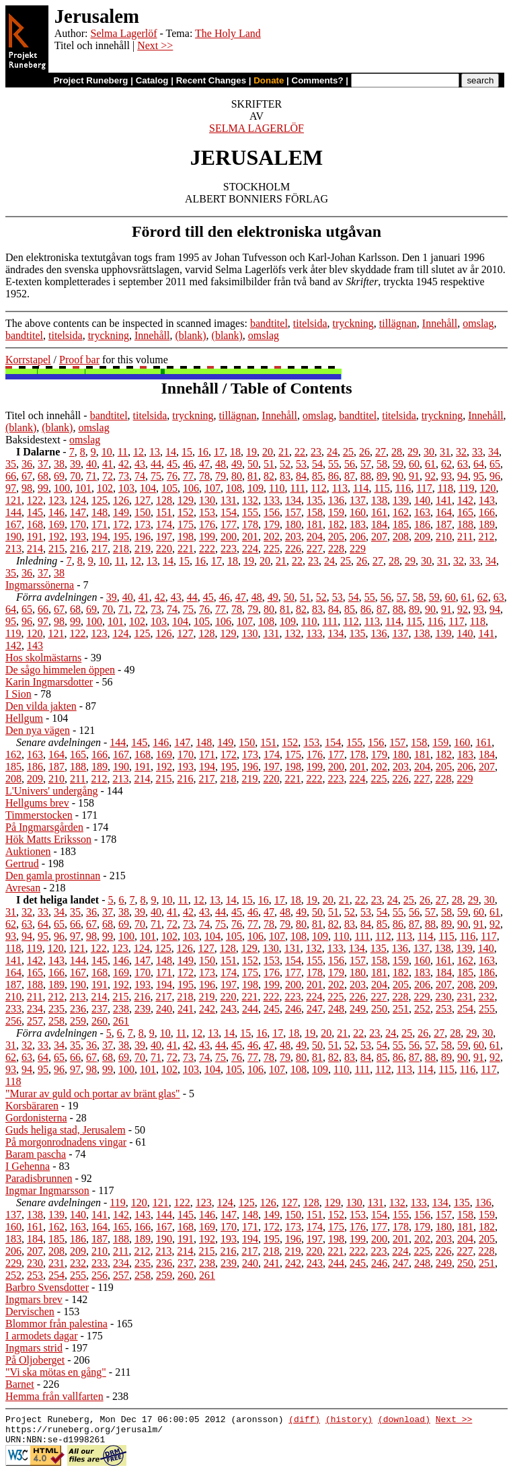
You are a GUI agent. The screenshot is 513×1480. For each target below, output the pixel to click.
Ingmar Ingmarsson (47, 1190)
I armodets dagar (41, 1335)
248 (336, 1008)
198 (185, 536)
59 (398, 464)
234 (35, 1008)
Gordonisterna (36, 1117)
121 (13, 500)
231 (465, 996)
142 (465, 500)
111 (297, 488)
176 (207, 524)
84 (301, 476)
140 (422, 500)
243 (229, 1008)
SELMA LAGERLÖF (256, 128)
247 (315, 1008)
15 (187, 451)
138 (379, 500)
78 (204, 476)
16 (203, 451)
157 (293, 512)
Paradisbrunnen (39, 1178)
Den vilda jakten (41, 706)
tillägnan (398, 323)
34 (493, 451)
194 (99, 536)
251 (401, 1008)
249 (358, 1008)
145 (35, 512)
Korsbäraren (31, 1105)
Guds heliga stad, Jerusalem (65, 1130)
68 (43, 476)
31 (445, 451)
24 (332, 451)
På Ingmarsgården (44, 827)
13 (154, 451)
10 (107, 451)
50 (252, 464)
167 (13, 524)
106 (191, 488)
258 (56, 1021)
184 (379, 524)
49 (236, 464)
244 (250, 1008)
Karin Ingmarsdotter (49, 682)
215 (56, 548)
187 (444, 524)
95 (478, 476)
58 (382, 464)
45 (172, 464)
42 (123, 464)
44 (156, 464)
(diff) (304, 1421)
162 (401, 512)
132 (250, 500)
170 (78, 524)
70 (75, 476)
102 (105, 488)
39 (75, 464)
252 (422, 1008)
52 (285, 464)
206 (358, 536)
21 (283, 451)
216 (78, 548)
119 (466, 488)
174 (164, 524)
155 (250, 512)
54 (317, 464)
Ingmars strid (34, 1348)
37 (43, 464)
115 (381, 488)
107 (212, 488)
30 (429, 451)
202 (272, 536)
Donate (268, 80)
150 (142, 512)
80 (236, 476)
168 (35, 524)
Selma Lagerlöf (123, 33)
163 (422, 512)
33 (477, 451)
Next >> (155, 45)
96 (494, 476)
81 (252, 476)
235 (56, 1008)
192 (56, 536)
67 (27, 476)
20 (267, 451)
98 (27, 488)
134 (293, 500)
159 (336, 512)
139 (401, 500)
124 (78, 500)
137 (358, 500)
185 (401, 524)
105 (169, 488)
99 (43, 488)
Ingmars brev (34, 1299)
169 (56, 524)
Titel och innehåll (43, 415)
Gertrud (22, 863)
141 (444, 500)
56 (349, 464)
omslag (478, 323)
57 (365, 464)
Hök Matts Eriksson (48, 839)
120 (487, 488)
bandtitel (269, 323)
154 (229, 512)
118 (445, 488)
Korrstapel (28, 359)
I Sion (18, 694)
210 (444, 536)
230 (443, 996)
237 (99, 1008)
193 (78, 536)
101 (83, 488)
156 (272, 512)
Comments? (318, 80)
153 (207, 512)
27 (380, 451)
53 (301, 464)
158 (315, 512)
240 (164, 1008)
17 (219, 451)
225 (272, 548)
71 (91, 476)
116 (403, 488)
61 (430, 464)
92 (430, 476)
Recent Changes (211, 80)
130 (207, 500)
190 (13, 536)
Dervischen (29, 1311)
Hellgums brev (37, 803)
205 (336, 536)
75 (156, 476)
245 (272, 1008)
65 (494, 464)
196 (142, 536)
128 (164, 500)
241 (185, 1008)
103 (126, 488)
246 (293, 1008)
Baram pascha (35, 1154)
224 (250, 548)
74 (139, 476)
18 (235, 451)
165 (465, 512)
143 (487, 500)
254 (465, 1008)
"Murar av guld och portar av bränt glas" (92, 1093)
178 (250, 524)
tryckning (353, 323)
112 (318, 488)
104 (148, 488)
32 (461, 451)
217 (99, 548)
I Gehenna (27, 1166)
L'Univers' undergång (51, 791)
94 (462, 476)
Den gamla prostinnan (52, 875)
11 (123, 451)
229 (358, 548)
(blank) (190, 335)
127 (142, 500)
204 (315, 536)
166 (487, 512)
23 (316, 451)
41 (107, 464)
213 (13, 548)
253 (444, 1008)
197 (164, 536)
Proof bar (79, 359)
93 (446, 476)
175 (185, 524)
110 (276, 488)
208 (401, 536)
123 (56, 500)
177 (229, 524)
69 (59, 476)
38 (59, 464)
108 (234, 488)
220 (164, 548)
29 (412, 451)
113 (340, 488)
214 (35, 548)
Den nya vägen (37, 730)
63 (462, 464)
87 (349, 476)
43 (139, 464)
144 (13, 512)
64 (478, 464)
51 (269, 464)
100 (62, 488)
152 (185, 512)
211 (465, 536)
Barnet (19, 1384)
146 (56, 512)
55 (333, 464)
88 (365, 476)
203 (293, 536)
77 (188, 476)
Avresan (22, 887)
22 (299, 451)
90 (398, 476)
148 (99, 512)
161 (379, 512)
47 (204, 464)
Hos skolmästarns (43, 657)
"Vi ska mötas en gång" (55, 1372)
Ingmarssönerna (39, 585)
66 (10, 476)
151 (164, 512)
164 (444, 512)
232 (486, 996)
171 (99, 524)
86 (333, 476)
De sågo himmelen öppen (60, 669)
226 (293, 548)
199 (207, 536)
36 (27, 464)
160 (358, 512)
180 (293, 524)
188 (465, 524)
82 (269, 476)
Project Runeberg (90, 80)
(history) (348, 1421)
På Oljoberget (35, 1360)
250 (379, 1008)
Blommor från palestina (56, 1323)
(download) (404, 1421)
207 (379, 536)
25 (348, 451)
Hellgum (24, 718)
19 (251, 451)
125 (99, 500)
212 (486, 536)
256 (13, 1021)
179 (272, 524)
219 (142, 548)
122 (35, 500)
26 (364, 451)
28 (396, 451)
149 (121, 512)
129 (185, 500)
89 (382, 476)
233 (13, 1008)
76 (172, 476)
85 (317, 476)
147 (78, 512)
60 (414, 464)
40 (91, 464)
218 (121, 548)
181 (315, 524)
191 (35, 536)
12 (138, 451)
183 (358, 524)
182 (336, 524)
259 (78, 1021)
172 (121, 524)
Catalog (152, 80)
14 (170, 451)
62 (446, 464)
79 (220, 476)
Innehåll (439, 323)
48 (220, 464)
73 (123, 476)
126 (121, 500)
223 (229, 548)
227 (315, 548)
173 (142, 524)
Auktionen (28, 851)
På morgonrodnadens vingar (65, 1142)
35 (10, 464)
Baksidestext (33, 439)
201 (250, 536)
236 (78, 1008)
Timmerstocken (39, 815)
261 (121, 1021)
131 (229, 500)
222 (207, 548)
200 (229, 536)
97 (10, 488)
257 (35, 1021)
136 (336, 500)
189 (487, 524)
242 (207, 1008)
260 (99, 1021)
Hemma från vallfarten (54, 1396)
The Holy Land (228, 33)
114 (360, 488)
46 (188, 464)
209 (422, 536)
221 (185, 548)
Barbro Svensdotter (47, 1287)
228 (336, 548)
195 (121, 536)
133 (272, 500)
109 (255, 488)
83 (285, 476)
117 (424, 488)
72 (107, 476)
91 (414, 476)
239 (142, 1008)
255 (487, 1008)
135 (315, 500)
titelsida (310, 323)
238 (121, 1008)
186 (422, 524)
